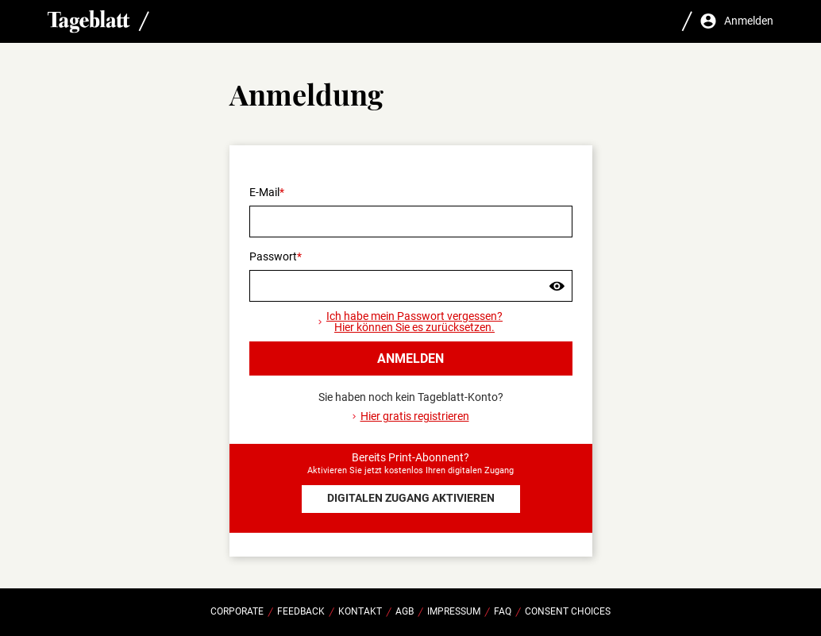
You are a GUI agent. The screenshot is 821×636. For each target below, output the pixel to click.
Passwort (273, 256)
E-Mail (264, 192)
